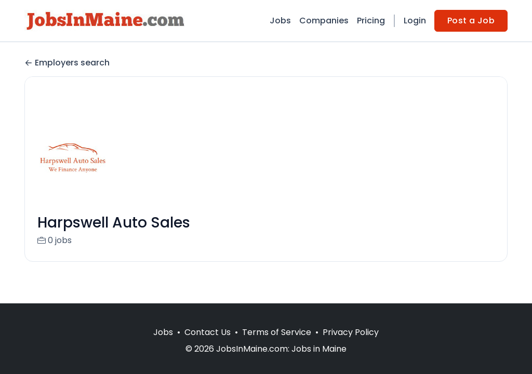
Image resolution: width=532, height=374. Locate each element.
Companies (324, 20)
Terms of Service (276, 332)
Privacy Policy (351, 332)
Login (415, 20)
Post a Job (471, 20)
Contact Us (207, 332)
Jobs (280, 20)
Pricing (371, 20)
